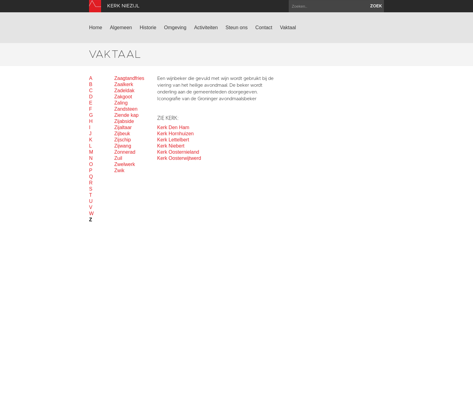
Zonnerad (124, 152)
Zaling (121, 102)
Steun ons (236, 27)
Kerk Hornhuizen (175, 133)
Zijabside (124, 121)
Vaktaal (288, 27)
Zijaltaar (123, 127)
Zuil (118, 158)
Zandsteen (126, 109)
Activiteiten (206, 27)
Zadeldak (124, 90)
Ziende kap (126, 115)
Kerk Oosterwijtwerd (179, 158)
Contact (263, 27)
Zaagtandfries (129, 78)
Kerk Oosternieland (178, 152)
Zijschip (122, 139)
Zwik (119, 170)
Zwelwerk (124, 164)
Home (95, 27)
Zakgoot (123, 96)
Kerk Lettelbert (173, 139)
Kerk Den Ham (173, 127)
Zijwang (122, 145)
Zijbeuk (122, 133)
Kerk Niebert (171, 145)
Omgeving (175, 27)
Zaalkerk (123, 84)
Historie (148, 27)
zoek (376, 6)
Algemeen (121, 27)
